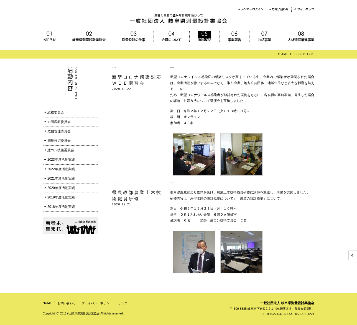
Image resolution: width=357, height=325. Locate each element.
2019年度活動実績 (61, 197)
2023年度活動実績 (61, 160)
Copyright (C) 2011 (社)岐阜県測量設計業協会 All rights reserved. (83, 313)
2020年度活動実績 (61, 188)
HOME (283, 54)
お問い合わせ (67, 303)
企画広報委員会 (59, 122)
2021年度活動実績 (61, 178)
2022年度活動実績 (61, 169)
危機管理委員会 (59, 131)
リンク (122, 303)
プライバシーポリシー (97, 303)
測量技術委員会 (59, 141)
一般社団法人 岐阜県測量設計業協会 (287, 303)
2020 (298, 54)
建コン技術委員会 (60, 150)
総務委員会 (55, 112)
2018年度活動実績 (61, 207)
